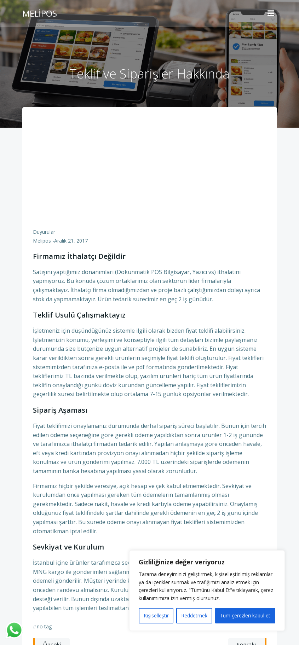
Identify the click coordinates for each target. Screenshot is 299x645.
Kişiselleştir (156, 615)
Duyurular (44, 231)
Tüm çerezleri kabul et (245, 615)
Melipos (42, 240)
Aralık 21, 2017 (71, 240)
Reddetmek (194, 615)
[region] (207, 590)
